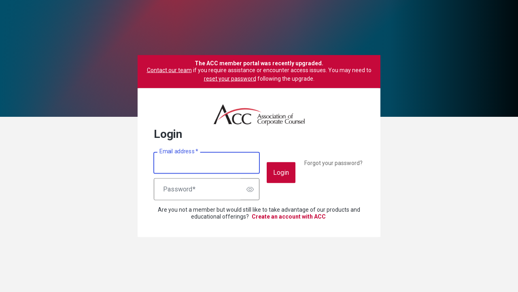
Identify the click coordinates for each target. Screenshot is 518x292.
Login (281, 172)
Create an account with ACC (289, 216)
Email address (178, 151)
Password (179, 189)
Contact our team (169, 70)
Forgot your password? (333, 163)
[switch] (250, 189)
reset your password (230, 78)
